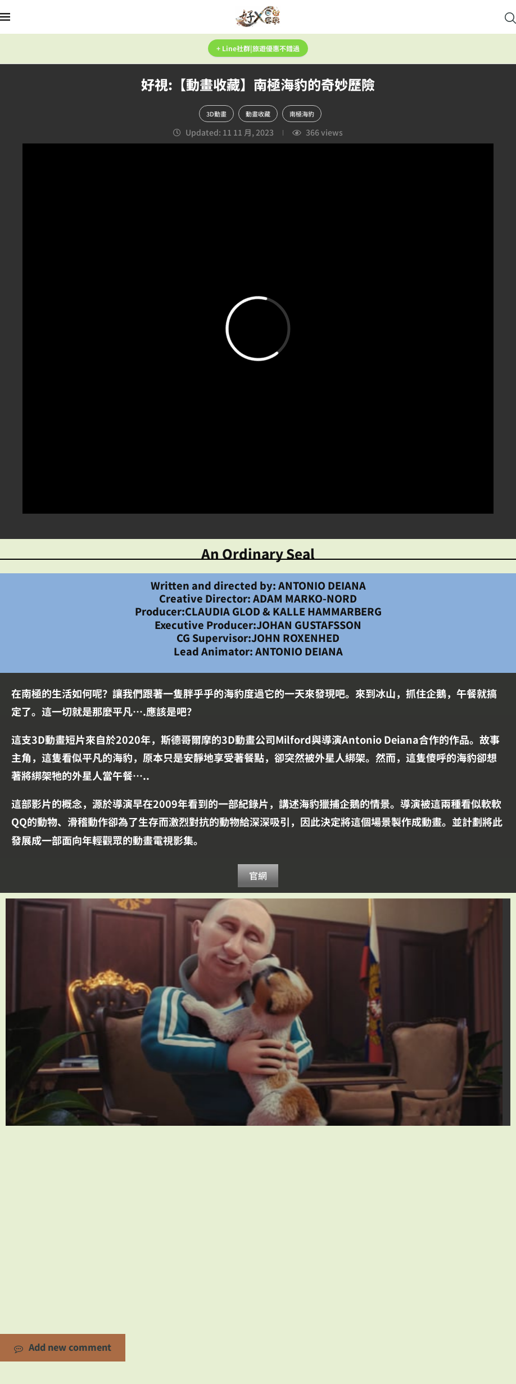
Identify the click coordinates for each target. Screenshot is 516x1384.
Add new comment (62, 1348)
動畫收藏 (258, 113)
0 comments (305, 1031)
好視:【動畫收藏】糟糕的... (258, 1012)
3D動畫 (216, 113)
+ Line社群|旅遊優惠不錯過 (258, 48)
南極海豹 (301, 113)
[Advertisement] (258, 1216)
